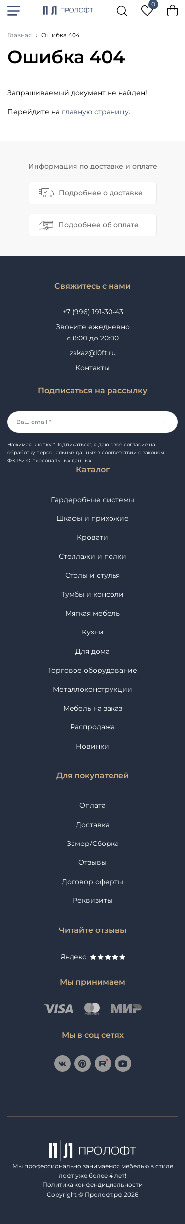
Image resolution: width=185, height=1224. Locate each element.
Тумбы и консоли (92, 594)
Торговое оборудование (92, 670)
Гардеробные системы (92, 499)
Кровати (92, 537)
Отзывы (92, 862)
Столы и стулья (92, 575)
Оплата (92, 805)
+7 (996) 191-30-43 (92, 311)
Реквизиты (92, 900)
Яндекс (92, 956)
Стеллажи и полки (92, 556)
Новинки (92, 746)
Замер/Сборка (93, 843)
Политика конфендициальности (92, 1184)
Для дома (92, 651)
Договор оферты (92, 881)
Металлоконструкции (92, 689)
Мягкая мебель (92, 613)
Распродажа (92, 726)
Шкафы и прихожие (92, 518)
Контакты (92, 367)
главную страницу (95, 111)
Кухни (93, 632)
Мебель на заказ (92, 708)
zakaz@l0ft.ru (93, 352)
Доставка (93, 824)
